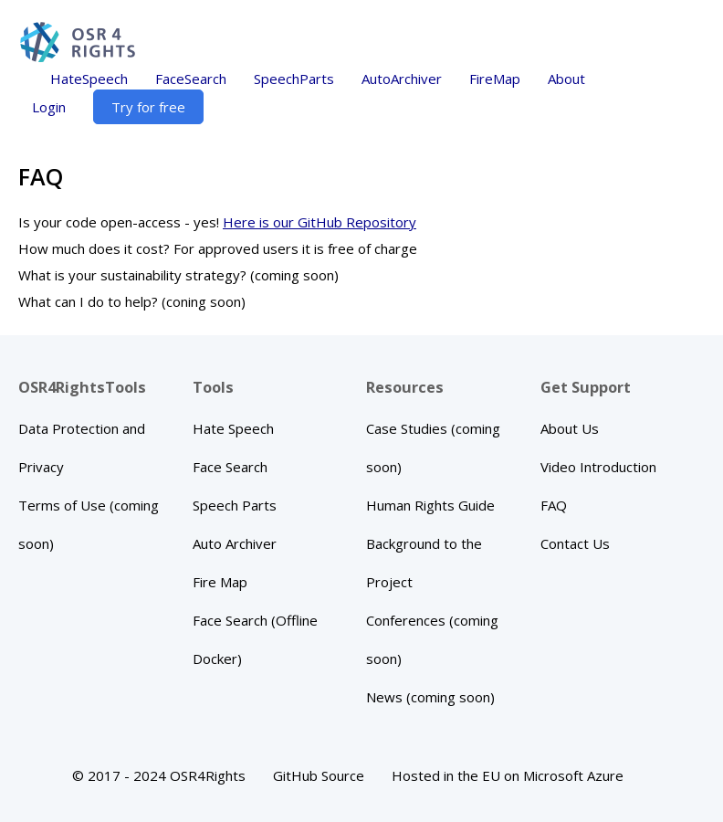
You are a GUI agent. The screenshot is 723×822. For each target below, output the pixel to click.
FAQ (553, 505)
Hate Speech (233, 428)
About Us (569, 428)
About (566, 78)
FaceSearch (190, 78)
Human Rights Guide (430, 505)
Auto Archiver (235, 543)
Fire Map (220, 582)
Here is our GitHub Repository (319, 222)
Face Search (230, 467)
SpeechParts (294, 78)
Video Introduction (598, 467)
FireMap (494, 78)
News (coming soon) (430, 697)
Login (49, 107)
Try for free (148, 107)
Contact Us (575, 543)
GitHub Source (318, 775)
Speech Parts (235, 505)
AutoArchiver (402, 78)
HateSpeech (89, 78)
